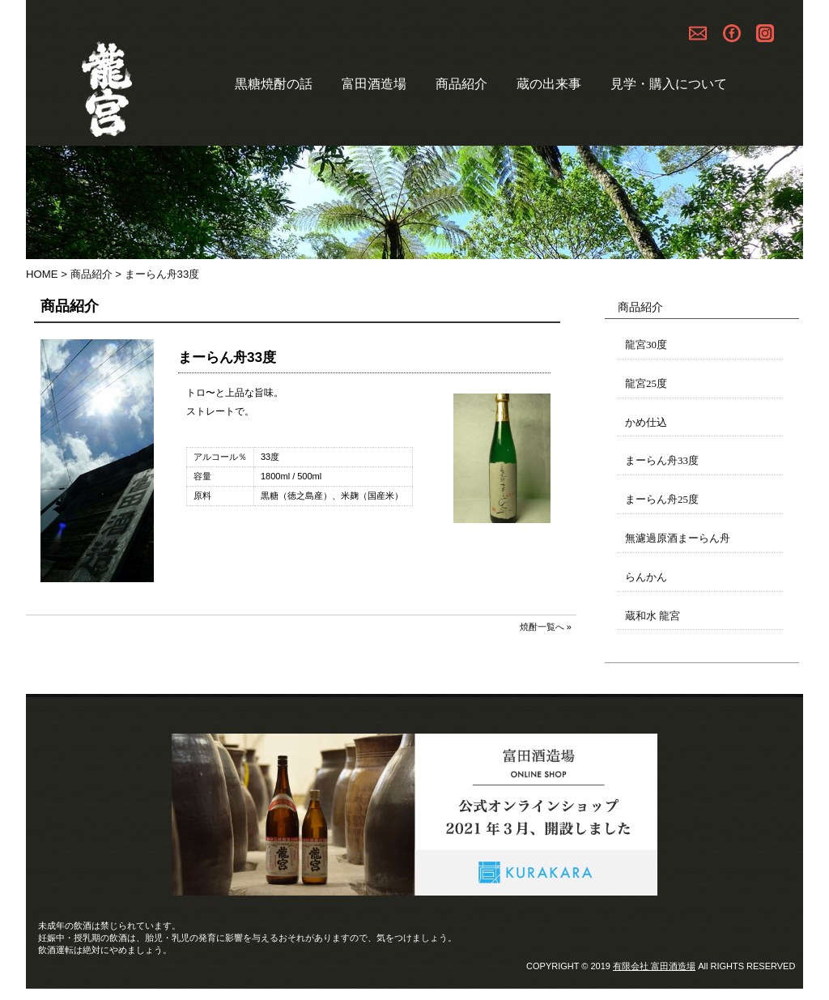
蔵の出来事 (549, 84)
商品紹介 (461, 84)
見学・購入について (668, 84)
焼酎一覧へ (542, 627)
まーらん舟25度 (662, 499)
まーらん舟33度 (662, 460)
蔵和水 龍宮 (652, 616)
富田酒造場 (374, 84)
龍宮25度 (646, 383)
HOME (42, 274)
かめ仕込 (646, 422)
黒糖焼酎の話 (273, 84)
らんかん (646, 577)
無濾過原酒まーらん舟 (677, 538)
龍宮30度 (646, 344)
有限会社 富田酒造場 (654, 966)
